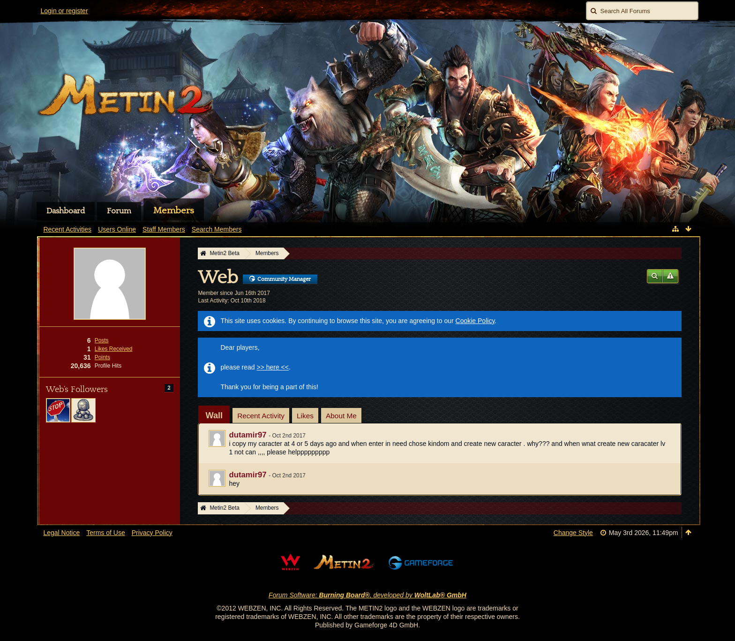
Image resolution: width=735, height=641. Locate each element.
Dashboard (65, 211)
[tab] (214, 415)
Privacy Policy (152, 532)
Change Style (573, 532)
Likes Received (114, 349)
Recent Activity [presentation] (261, 416)
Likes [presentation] (305, 416)
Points (102, 357)
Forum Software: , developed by (367, 595)
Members (173, 210)
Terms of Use (105, 532)
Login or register (64, 11)
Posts (102, 340)
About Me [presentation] (341, 416)
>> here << (272, 367)
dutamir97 (247, 434)
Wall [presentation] (214, 415)
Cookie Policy (475, 320)
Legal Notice (61, 532)
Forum (119, 211)
